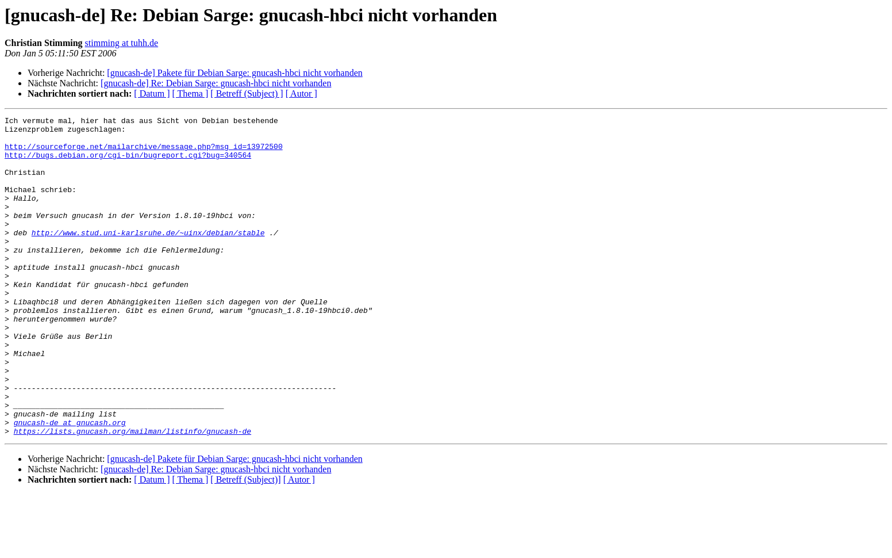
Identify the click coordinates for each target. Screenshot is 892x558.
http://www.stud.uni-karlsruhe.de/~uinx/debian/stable (148, 256)
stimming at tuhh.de (122, 43)
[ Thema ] (190, 93)
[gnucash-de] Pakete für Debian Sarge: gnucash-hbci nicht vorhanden (234, 73)
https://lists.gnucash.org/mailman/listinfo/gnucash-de (132, 495)
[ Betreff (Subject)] (245, 543)
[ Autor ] (301, 93)
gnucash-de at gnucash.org (70, 484)
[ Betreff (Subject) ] (246, 93)
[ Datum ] (152, 93)
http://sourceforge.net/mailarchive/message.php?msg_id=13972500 (144, 153)
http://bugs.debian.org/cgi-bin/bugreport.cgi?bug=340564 (128, 163)
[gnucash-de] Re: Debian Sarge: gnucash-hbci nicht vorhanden (216, 83)
